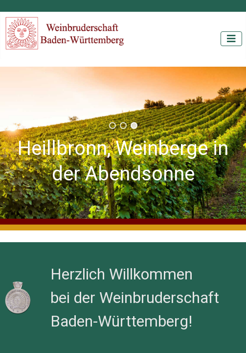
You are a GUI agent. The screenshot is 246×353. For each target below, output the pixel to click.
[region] (123, 143)
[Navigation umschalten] (231, 38)
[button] (112, 125)
